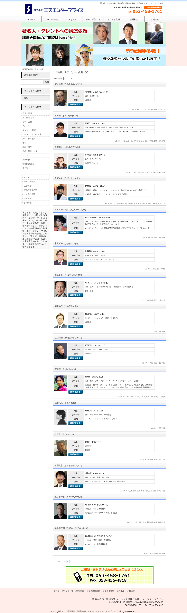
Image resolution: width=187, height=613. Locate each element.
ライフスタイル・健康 (31, 134)
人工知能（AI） (29, 117)
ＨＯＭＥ (27, 177)
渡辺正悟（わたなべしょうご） (69, 337)
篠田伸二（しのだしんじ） (67, 306)
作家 (138, 141)
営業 (160, 553)
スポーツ (26, 126)
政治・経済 (27, 113)
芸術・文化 (34, 69)
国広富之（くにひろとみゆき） (69, 275)
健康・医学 (136, 491)
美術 (163, 300)
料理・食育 (144, 491)
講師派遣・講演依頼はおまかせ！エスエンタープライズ (92, 611)
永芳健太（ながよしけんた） (68, 178)
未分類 (25, 168)
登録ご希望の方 (30, 190)
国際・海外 (157, 237)
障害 (163, 141)
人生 (141, 109)
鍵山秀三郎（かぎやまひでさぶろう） (72, 528)
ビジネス (26, 155)
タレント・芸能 (29, 130)
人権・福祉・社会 (118, 203)
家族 (148, 522)
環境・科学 (27, 147)
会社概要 (27, 198)
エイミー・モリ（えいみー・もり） (71, 209)
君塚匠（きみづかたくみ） (67, 115)
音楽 (163, 428)
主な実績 (27, 186)
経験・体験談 (149, 141)
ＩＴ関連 (162, 397)
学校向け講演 (28, 164)
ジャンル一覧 (29, 181)
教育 (24, 143)
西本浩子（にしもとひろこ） (68, 147)
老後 (163, 172)
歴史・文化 (157, 300)
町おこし (145, 203)
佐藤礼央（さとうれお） (66, 403)
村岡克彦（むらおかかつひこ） (69, 465)
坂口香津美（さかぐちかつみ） (69, 497)
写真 (151, 237)
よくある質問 (29, 194)
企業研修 (155, 553)
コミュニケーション (132, 397)
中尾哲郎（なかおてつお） (67, 243)
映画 (155, 109)
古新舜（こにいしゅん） (66, 369)
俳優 (148, 300)
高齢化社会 (161, 522)
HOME (25, 69)
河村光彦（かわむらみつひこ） (69, 84)
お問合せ (27, 203)
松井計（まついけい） (65, 434)
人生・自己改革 (148, 109)
